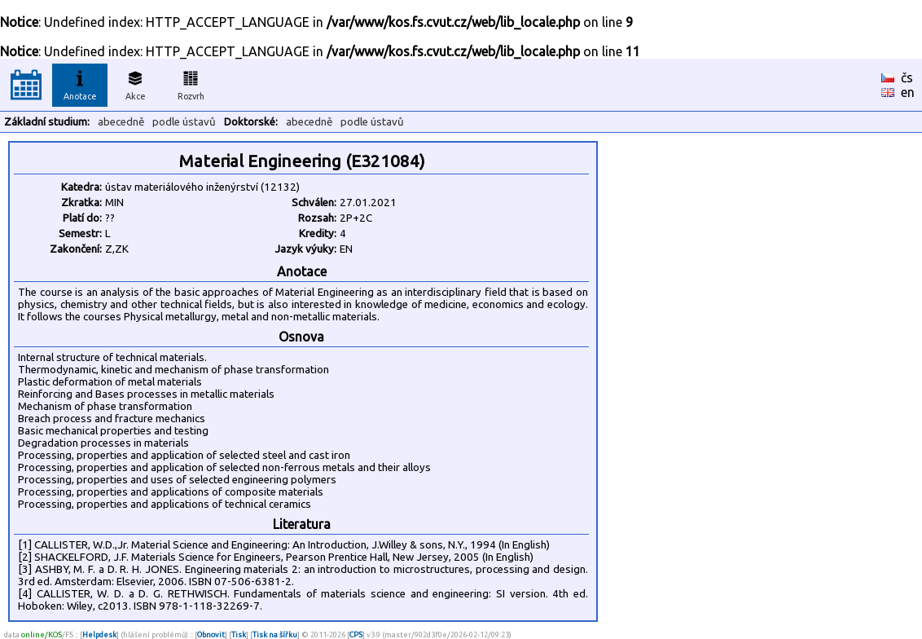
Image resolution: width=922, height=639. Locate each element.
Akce (135, 83)
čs (907, 77)
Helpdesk (99, 634)
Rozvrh (191, 83)
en (908, 92)
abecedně (121, 122)
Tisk (238, 634)
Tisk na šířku (274, 634)
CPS (355, 634)
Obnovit (211, 634)
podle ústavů (184, 122)
